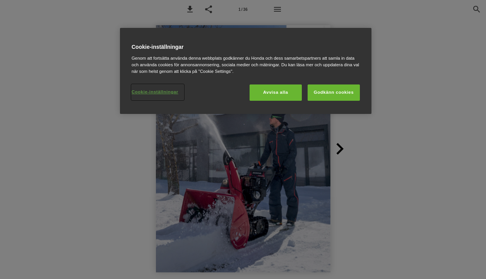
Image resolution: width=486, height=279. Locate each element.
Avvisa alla (275, 92)
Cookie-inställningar (155, 92)
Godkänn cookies (334, 92)
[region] (245, 71)
